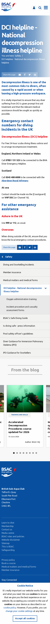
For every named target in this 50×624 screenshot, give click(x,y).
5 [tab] (26, 453)
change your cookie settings (19, 611)
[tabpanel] (25, 416)
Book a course (8, 563)
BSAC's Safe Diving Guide (15, 318)
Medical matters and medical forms (20, 280)
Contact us (7, 529)
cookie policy (9, 607)
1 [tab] (14, 453)
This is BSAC (8, 546)
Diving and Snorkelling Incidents (18, 264)
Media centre (8, 533)
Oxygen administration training (21, 299)
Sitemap (5, 543)
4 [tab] (23, 453)
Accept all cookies (25, 618)
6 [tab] (30, 453)
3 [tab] (20, 453)
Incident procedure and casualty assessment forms (21, 308)
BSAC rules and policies (13, 536)
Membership (7, 526)
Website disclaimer (11, 540)
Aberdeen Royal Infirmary (15, 180)
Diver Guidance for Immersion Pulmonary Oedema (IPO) (23, 343)
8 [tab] (36, 453)
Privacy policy (8, 560)
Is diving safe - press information (19, 326)
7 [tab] (33, 453)
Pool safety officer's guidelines (18, 333)
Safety (18, 56)
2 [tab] (17, 453)
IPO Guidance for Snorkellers (17, 353)
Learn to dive (8, 522)
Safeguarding (8, 550)
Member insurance (12, 272)
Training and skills (19, 415)
